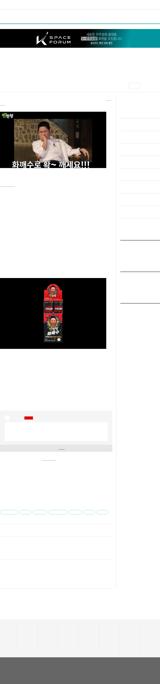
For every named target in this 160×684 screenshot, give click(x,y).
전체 (6, 16)
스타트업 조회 (6, 631)
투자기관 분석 (6, 635)
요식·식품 (38, 507)
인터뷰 (61, 16)
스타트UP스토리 (60, 4)
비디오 (97, 4)
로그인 (151, 5)
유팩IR (105, 631)
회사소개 (126, 661)
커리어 (108, 4)
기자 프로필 (148, 642)
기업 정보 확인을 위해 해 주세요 (55, 443)
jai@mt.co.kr (28, 525)
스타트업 (72, 507)
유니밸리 (147, 631)
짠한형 (85, 507)
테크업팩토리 (87, 631)
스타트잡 (126, 631)
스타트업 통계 (6, 627)
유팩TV (105, 627)
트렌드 (86, 4)
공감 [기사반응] (137, 85)
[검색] (157, 4)
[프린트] (158, 85)
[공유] (145, 85)
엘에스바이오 (9, 507)
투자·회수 (65, 627)
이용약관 (137, 661)
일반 (26, 16)
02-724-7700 (50, 672)
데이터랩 (43, 4)
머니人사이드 (67, 635)
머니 (76, 4)
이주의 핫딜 (66, 631)
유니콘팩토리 (11, 5)
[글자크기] (151, 85)
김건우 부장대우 (15, 525)
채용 (124, 627)
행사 (48, 16)
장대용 (25, 507)
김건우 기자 (5, 84)
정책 (37, 16)
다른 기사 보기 (102, 526)
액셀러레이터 (149, 627)
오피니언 (133, 4)
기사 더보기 (105, 464)
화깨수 (98, 507)
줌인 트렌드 (87, 627)
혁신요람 (120, 4)
